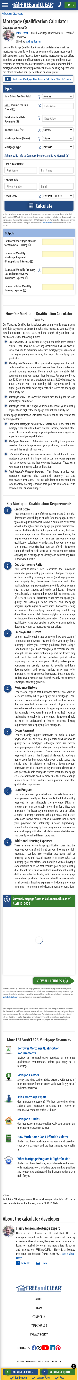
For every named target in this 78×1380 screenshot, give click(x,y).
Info (15, 180)
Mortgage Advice (28, 1074)
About (39, 1299)
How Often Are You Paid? (17, 96)
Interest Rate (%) (13, 129)
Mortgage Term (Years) (17, 138)
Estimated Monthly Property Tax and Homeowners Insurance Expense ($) (19, 273)
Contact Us (39, 1316)
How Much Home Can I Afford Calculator (42, 1136)
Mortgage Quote (57, 1372)
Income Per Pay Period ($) (16, 107)
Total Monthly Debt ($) (15, 119)
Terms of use (39, 1325)
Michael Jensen (33, 41)
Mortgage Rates (20, 1372)
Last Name (18, 164)
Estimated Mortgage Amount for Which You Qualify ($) (20, 243)
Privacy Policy (47, 222)
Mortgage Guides (28, 1118)
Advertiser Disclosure (12, 13)
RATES (70, 5)
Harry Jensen (22, 33)
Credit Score (11, 196)
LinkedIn (25, 1263)
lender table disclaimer (10, 996)
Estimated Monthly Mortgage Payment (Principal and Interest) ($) (18, 257)
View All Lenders (53, 980)
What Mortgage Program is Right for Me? (43, 1158)
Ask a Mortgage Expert (31, 1096)
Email (44, 1263)
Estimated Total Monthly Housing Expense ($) (17, 288)
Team (39, 1308)
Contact (11, 180)
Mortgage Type (12, 147)
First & (14, 164)
